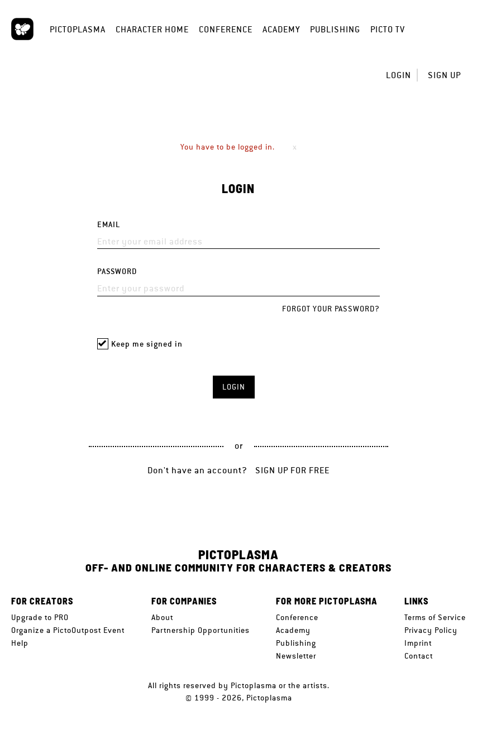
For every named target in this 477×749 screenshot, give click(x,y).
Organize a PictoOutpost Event (68, 630)
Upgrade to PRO (40, 617)
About (162, 617)
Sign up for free (292, 470)
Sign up (444, 75)
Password (117, 271)
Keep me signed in (147, 344)
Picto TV (387, 29)
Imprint (418, 643)
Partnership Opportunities (200, 630)
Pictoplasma (78, 29)
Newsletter (296, 656)
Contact (418, 656)
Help (19, 643)
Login (398, 75)
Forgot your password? (331, 309)
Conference (225, 29)
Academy (281, 29)
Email (108, 224)
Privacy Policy (430, 630)
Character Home (152, 29)
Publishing (335, 29)
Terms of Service (435, 617)
